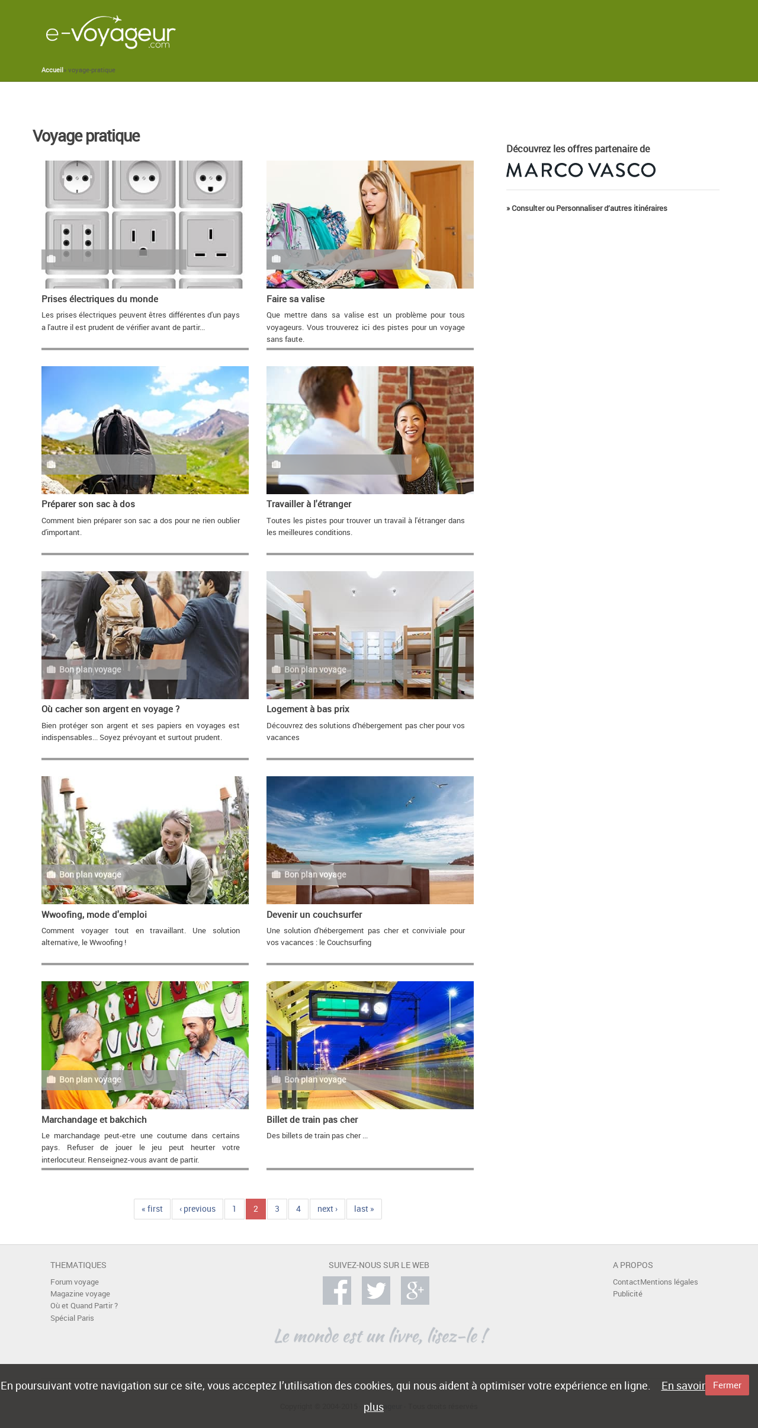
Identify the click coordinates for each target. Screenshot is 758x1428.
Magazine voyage (80, 1294)
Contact (626, 1282)
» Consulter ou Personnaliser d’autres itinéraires (586, 208)
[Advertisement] (490, 32)
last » (364, 1208)
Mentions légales (669, 1282)
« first (152, 1208)
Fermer (727, 1385)
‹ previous (197, 1208)
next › (327, 1208)
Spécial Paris (72, 1318)
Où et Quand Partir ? (84, 1306)
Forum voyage (74, 1282)
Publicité (628, 1294)
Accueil (52, 70)
